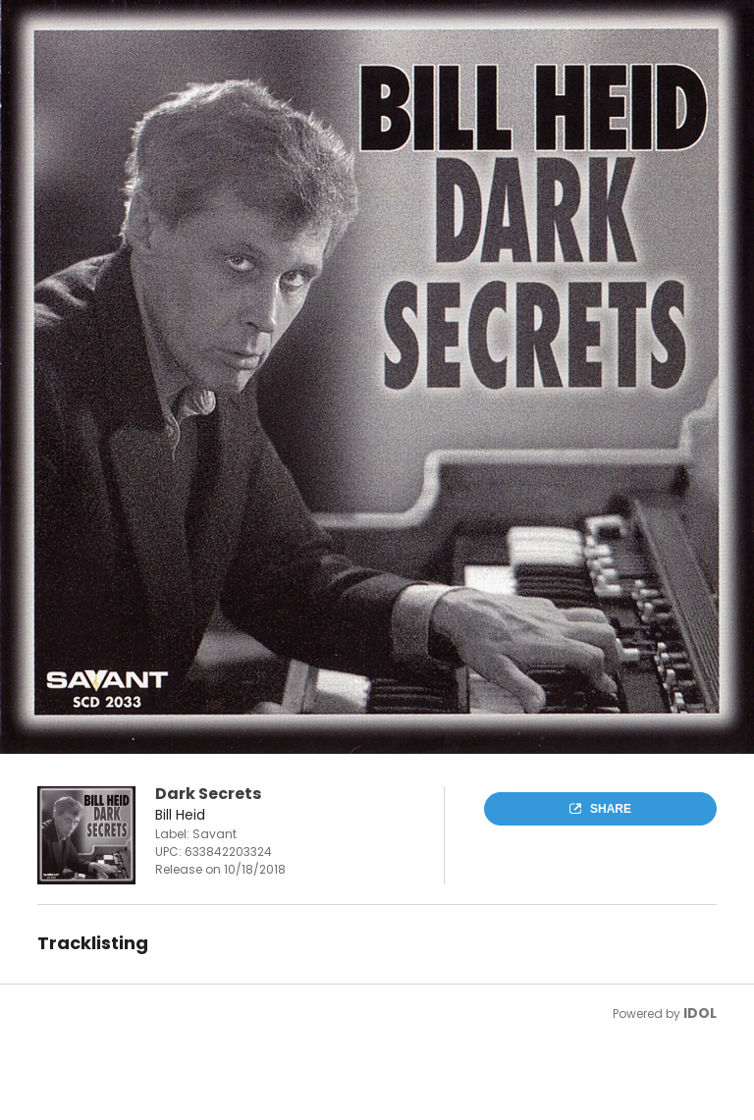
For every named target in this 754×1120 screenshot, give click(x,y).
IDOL (700, 1013)
